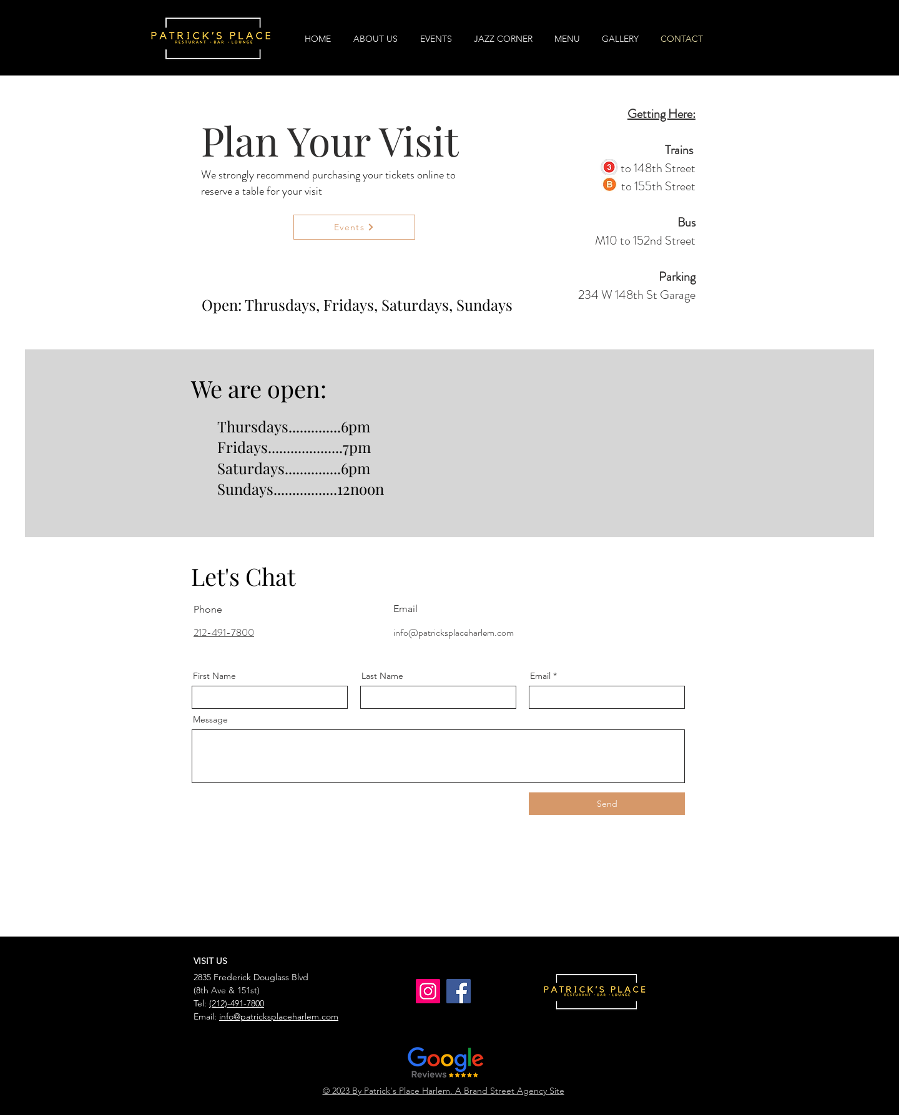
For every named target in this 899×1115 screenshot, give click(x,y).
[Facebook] (458, 991)
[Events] (354, 227)
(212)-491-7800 (236, 1003)
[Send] (607, 803)
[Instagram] (428, 991)
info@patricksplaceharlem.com (453, 632)
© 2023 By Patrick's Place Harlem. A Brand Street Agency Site (443, 1090)
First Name (214, 675)
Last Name (382, 675)
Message (210, 719)
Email (540, 675)
